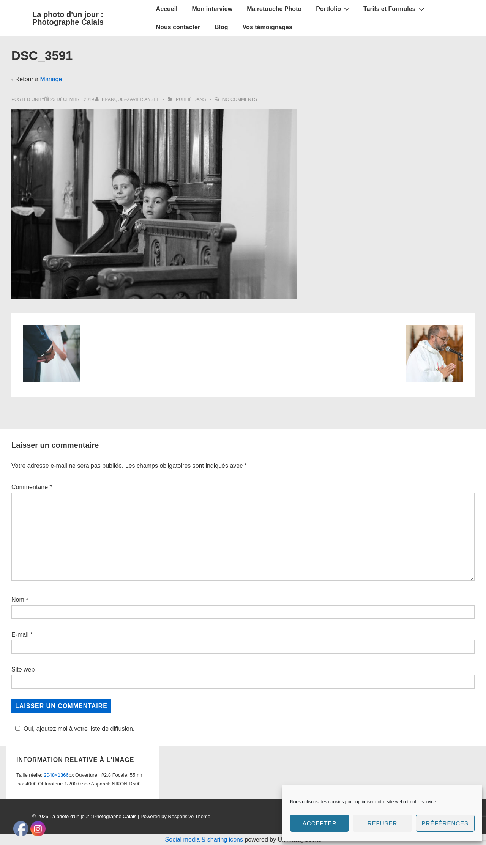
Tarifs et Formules (395, 8)
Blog (221, 27)
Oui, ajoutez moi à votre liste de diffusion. (73, 728)
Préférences (445, 823)
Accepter (320, 823)
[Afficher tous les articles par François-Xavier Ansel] (127, 99)
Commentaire (31, 487)
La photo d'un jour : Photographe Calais (68, 18)
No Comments (239, 99)
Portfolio (334, 8)
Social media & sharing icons (205, 839)
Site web (23, 669)
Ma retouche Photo (274, 9)
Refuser (383, 823)
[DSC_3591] (72, 99)
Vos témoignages (267, 27)
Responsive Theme (189, 816)
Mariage (51, 79)
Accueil (167, 9)
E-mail (19, 634)
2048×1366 (56, 775)
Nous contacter (178, 27)
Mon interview (212, 9)
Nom (17, 599)
